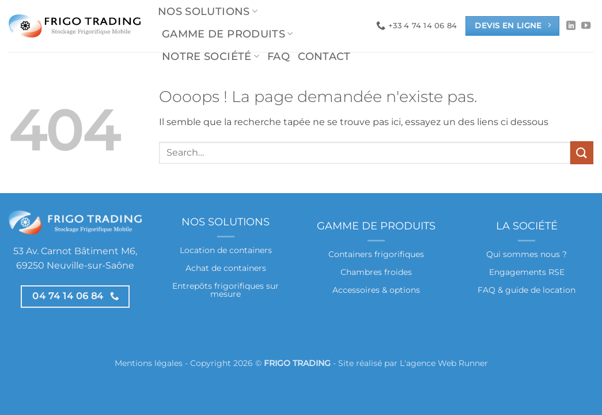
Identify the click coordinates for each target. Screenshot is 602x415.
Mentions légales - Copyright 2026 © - (226, 363)
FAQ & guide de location (527, 290)
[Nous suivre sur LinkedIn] (571, 26)
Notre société (210, 56)
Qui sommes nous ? (526, 254)
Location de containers (226, 250)
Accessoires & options (376, 290)
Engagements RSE (527, 272)
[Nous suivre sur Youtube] (585, 26)
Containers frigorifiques (376, 254)
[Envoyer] (581, 152)
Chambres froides (376, 272)
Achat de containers (225, 268)
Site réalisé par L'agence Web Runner (413, 363)
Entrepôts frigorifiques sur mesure (225, 290)
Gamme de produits (227, 34)
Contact (324, 56)
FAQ (278, 56)
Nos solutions (208, 11)
